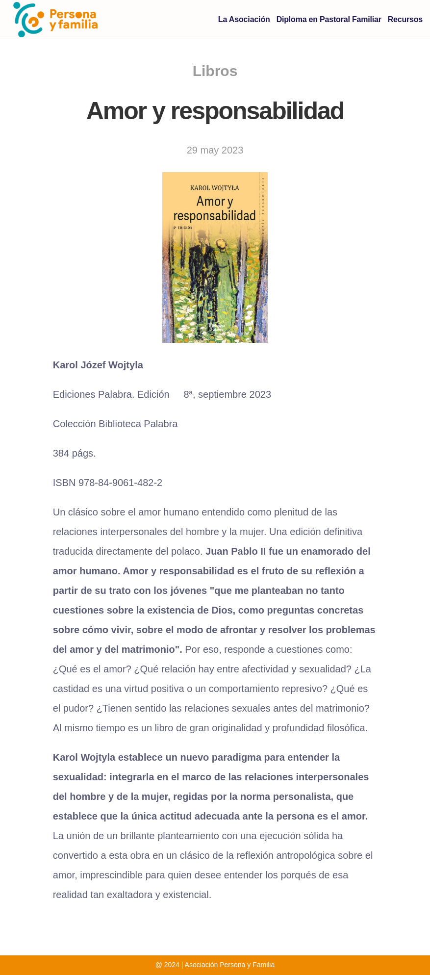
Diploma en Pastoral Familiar (329, 19)
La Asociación (244, 19)
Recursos (405, 19)
